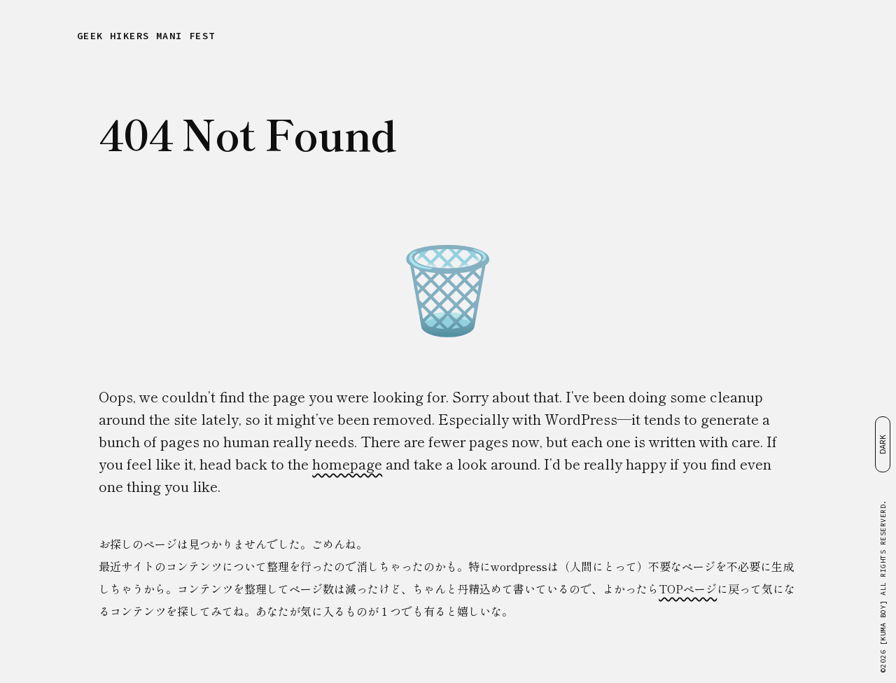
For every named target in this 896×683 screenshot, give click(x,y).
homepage (347, 463)
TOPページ (688, 588)
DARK (882, 444)
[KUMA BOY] (883, 623)
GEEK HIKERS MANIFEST (146, 35)
